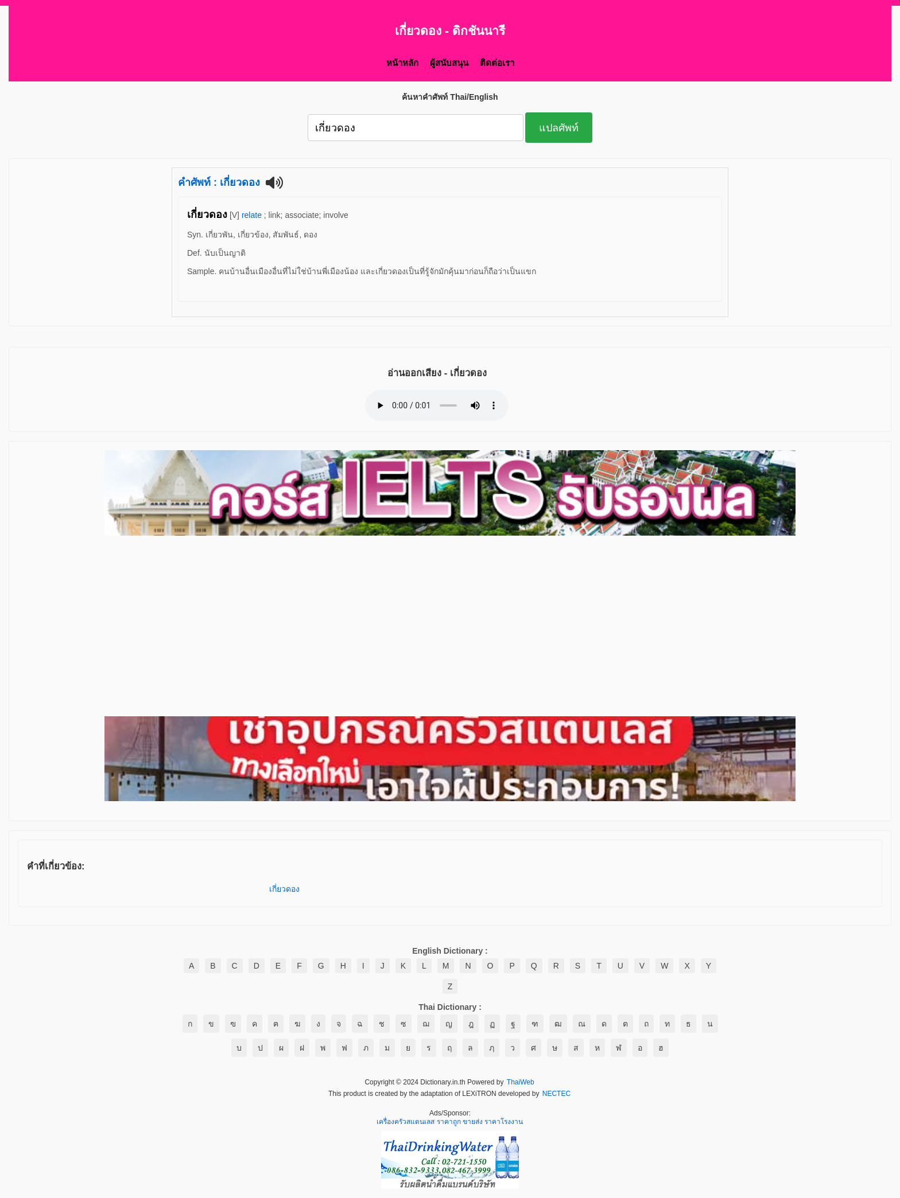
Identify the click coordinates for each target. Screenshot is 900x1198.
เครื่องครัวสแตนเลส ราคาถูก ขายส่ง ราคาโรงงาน (450, 1122)
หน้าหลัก (402, 63)
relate (252, 215)
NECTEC (556, 1094)
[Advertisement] (450, 627)
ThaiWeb (520, 1083)
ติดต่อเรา (497, 63)
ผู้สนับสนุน (449, 63)
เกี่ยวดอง (284, 888)
